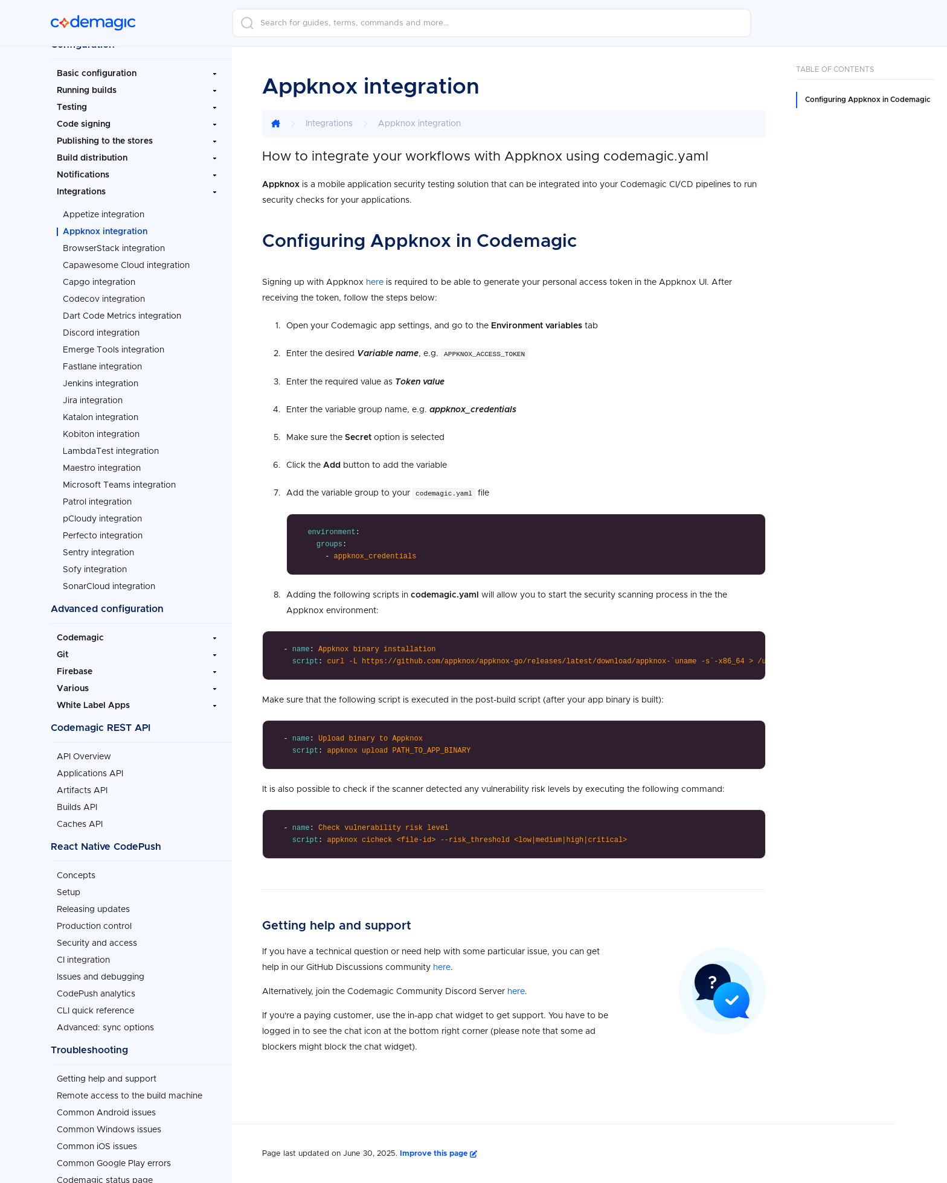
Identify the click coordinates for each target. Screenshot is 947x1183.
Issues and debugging (100, 977)
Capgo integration (99, 282)
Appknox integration (105, 232)
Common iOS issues (97, 1147)
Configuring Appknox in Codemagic (868, 99)
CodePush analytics (96, 994)
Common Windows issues (109, 1130)
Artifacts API (82, 790)
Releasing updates (93, 909)
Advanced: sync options (105, 1028)
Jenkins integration (100, 384)
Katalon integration (100, 417)
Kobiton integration (101, 434)
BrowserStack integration (114, 248)
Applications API (90, 774)
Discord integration (101, 333)
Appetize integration (103, 215)
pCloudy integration (102, 519)
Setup (68, 892)
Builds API (77, 807)
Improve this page (438, 1152)
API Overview (84, 757)
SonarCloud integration (109, 586)
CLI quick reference (95, 1011)
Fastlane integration (102, 367)
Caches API (80, 824)
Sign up (856, 23)
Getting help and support (106, 1079)
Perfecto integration (103, 536)
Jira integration (93, 401)
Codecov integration (104, 299)
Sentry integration (98, 553)
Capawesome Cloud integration (126, 265)
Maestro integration (102, 468)
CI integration (83, 960)
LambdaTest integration (111, 451)
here (375, 282)
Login (791, 23)
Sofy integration (95, 570)
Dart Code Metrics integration (122, 316)
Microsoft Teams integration (119, 485)
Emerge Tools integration (113, 350)
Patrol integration (97, 502)
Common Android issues (106, 1113)
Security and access (97, 943)
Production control (94, 926)
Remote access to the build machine (129, 1096)
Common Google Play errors (114, 1163)
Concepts (76, 876)
